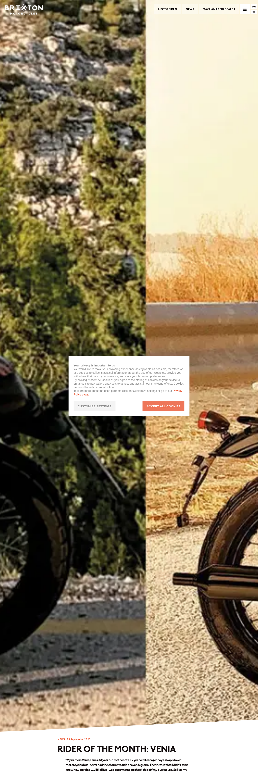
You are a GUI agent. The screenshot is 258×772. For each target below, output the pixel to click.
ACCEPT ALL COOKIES (163, 406)
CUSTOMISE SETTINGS (94, 406)
